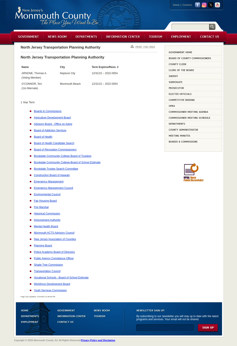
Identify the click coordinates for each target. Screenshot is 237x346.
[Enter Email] (165, 330)
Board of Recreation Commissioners (55, 149)
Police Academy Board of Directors (54, 252)
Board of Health (43, 136)
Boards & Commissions (48, 111)
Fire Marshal (41, 207)
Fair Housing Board (45, 200)
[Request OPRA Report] (193, 180)
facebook (197, 5)
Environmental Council (47, 194)
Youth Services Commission (50, 290)
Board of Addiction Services (50, 130)
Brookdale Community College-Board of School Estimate (67, 162)
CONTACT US (65, 321)
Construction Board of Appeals (52, 175)
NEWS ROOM (102, 310)
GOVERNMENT (66, 310)
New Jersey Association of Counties (55, 239)
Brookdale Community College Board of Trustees (62, 156)
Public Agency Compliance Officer (54, 258)
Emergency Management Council (53, 188)
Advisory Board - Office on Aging (53, 124)
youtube (217, 5)
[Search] (190, 26)
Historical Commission (47, 213)
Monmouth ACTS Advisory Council (54, 232)
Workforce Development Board (52, 284)
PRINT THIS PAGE (145, 46)
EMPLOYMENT (29, 321)
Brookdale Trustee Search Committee (56, 168)
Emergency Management (49, 181)
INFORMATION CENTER (71, 316)
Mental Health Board (46, 226)
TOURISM (99, 316)
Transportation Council (47, 271)
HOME (24, 310)
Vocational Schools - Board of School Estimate (61, 277)
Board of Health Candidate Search (54, 143)
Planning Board (43, 245)
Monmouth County (57, 16)
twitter (210, 5)
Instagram (204, 5)
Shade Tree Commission (48, 264)
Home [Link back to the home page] (176, 5)
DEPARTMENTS (30, 316)
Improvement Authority (47, 220)
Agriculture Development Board (52, 117)
